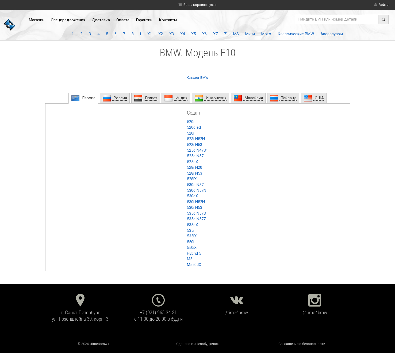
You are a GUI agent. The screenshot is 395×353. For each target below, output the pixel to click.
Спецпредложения (68, 20)
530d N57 (195, 184)
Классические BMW (296, 34)
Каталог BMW (197, 78)
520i (190, 133)
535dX (192, 224)
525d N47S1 (197, 150)
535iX (192, 236)
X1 (149, 34)
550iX (192, 247)
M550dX (194, 264)
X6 (204, 34)
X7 (215, 34)
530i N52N (196, 201)
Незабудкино (206, 344)
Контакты (168, 20)
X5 (193, 34)
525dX (192, 161)
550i (190, 242)
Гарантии (144, 20)
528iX (192, 178)
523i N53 (194, 144)
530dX (192, 196)
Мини (250, 34)
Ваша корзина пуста (200, 5)
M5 (189, 259)
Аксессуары (331, 34)
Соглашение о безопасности (301, 344)
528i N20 (194, 167)
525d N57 (195, 156)
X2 (160, 34)
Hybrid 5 (194, 253)
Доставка (101, 20)
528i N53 (194, 173)
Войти (384, 5)
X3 (171, 34)
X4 (182, 34)
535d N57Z (196, 219)
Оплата (122, 20)
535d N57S (196, 213)
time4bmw (99, 344)
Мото (266, 34)
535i (190, 230)
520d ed (194, 127)
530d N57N (196, 190)
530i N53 (194, 207)
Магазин (36, 20)
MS (236, 34)
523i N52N (196, 138)
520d (191, 121)
